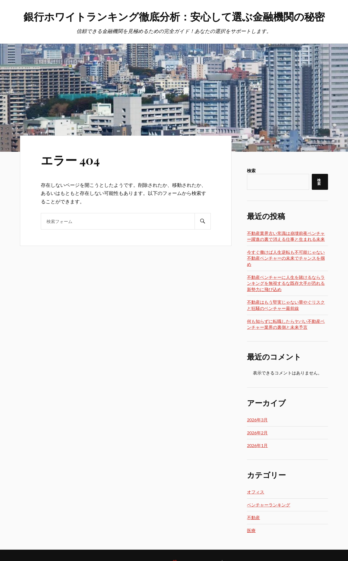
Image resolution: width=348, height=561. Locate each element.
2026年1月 (257, 445)
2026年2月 (257, 432)
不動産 (253, 517)
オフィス (255, 491)
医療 (251, 530)
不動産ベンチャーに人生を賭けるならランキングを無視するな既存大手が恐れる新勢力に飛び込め (286, 283)
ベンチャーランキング (268, 504)
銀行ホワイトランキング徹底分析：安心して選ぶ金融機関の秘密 (174, 16)
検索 (251, 170)
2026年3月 (257, 419)
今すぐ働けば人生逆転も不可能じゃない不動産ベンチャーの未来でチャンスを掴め (286, 258)
